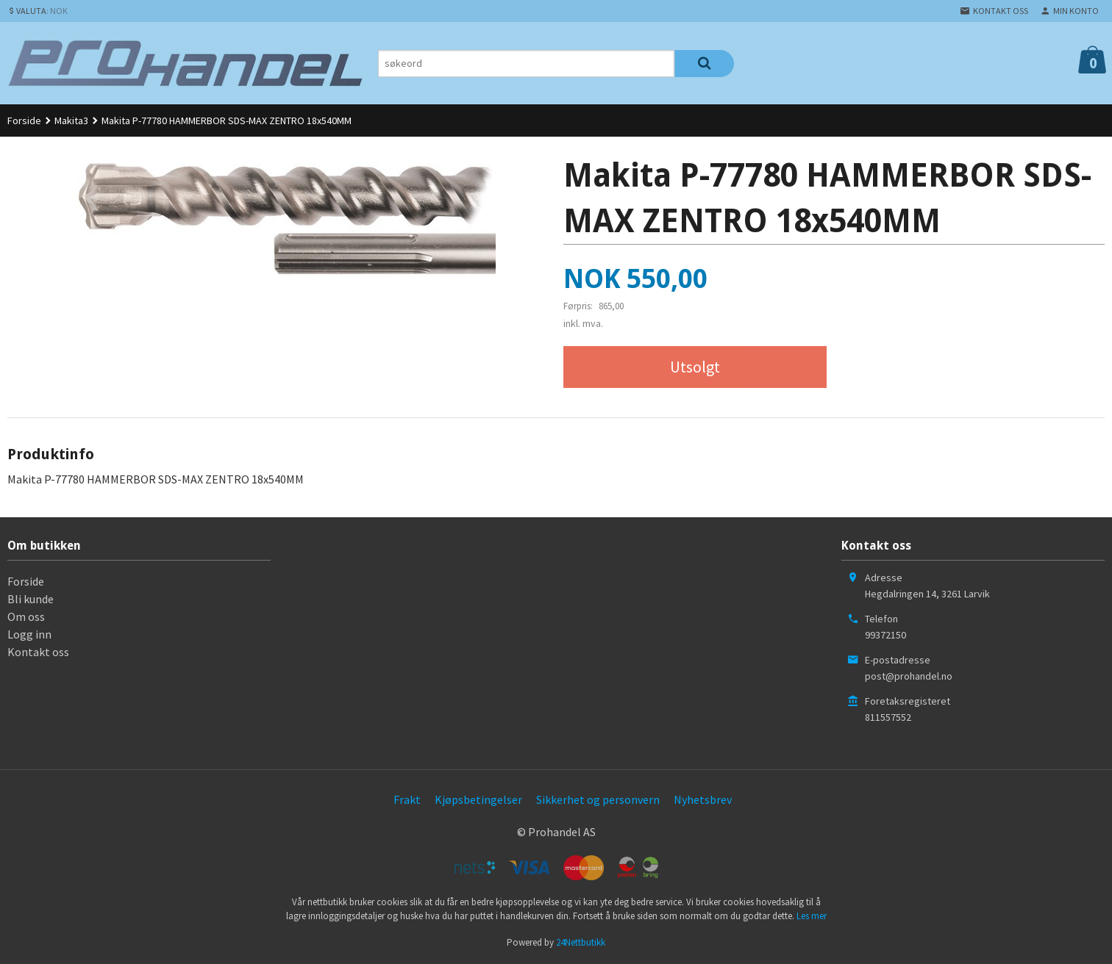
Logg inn (29, 634)
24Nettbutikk (580, 942)
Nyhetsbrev (703, 799)
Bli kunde (30, 598)
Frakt (407, 799)
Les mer (811, 916)
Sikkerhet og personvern (598, 799)
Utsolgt (695, 366)
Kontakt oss (38, 651)
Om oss (26, 616)
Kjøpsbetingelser (478, 799)
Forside (24, 120)
